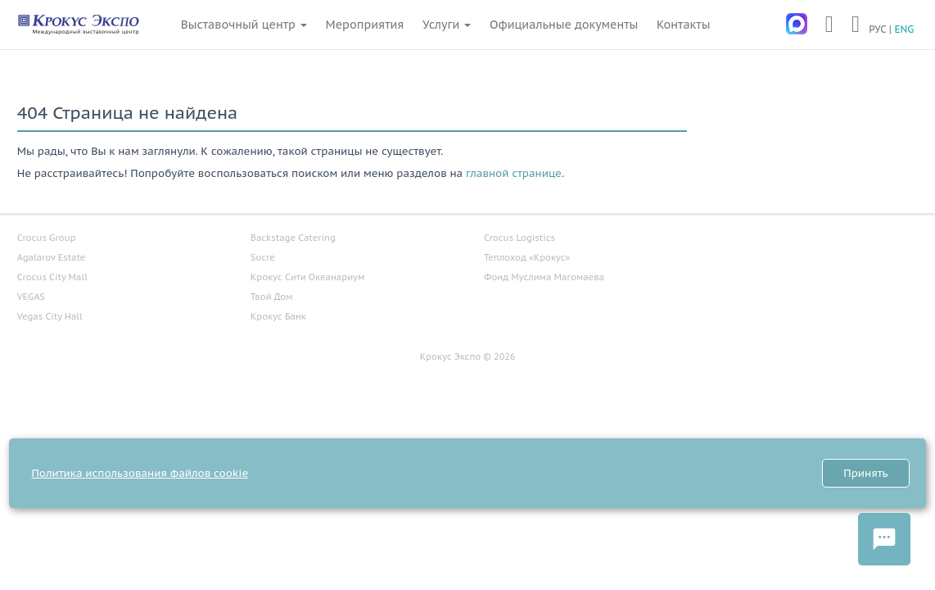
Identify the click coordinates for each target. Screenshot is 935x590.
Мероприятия (365, 24)
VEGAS (31, 296)
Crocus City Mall (52, 277)
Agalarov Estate (51, 257)
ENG (904, 29)
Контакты (683, 24)
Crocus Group (46, 237)
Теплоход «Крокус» (527, 257)
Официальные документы (564, 24)
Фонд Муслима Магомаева (544, 277)
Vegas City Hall (50, 316)
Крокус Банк (278, 316)
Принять (865, 473)
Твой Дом (272, 296)
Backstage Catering (293, 237)
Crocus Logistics (519, 237)
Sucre (263, 257)
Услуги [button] (446, 24)
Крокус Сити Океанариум (307, 277)
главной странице (514, 173)
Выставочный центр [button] (244, 24)
